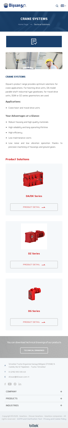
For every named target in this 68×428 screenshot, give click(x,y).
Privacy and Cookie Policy (54, 418)
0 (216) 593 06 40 (17, 371)
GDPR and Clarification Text (29, 418)
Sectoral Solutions (42, 24)
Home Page (23, 24)
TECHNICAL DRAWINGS (34, 350)
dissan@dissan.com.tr (19, 376)
